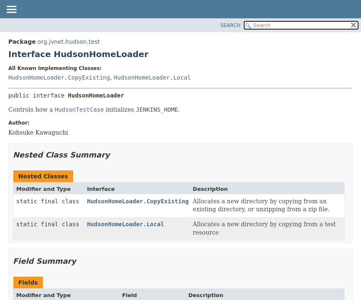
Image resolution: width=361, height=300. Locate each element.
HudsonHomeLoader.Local (152, 77)
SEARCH (230, 25)
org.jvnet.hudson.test (68, 41)
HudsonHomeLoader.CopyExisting (59, 77)
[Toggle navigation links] (11, 10)
